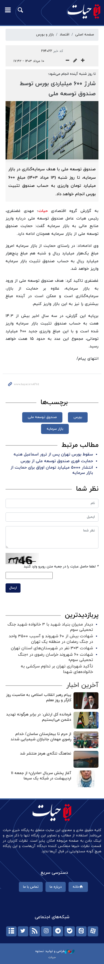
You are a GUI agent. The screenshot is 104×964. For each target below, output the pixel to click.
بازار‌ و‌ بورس (45, 34)
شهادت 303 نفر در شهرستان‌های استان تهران (52, 648)
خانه (78, 886)
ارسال (13, 587)
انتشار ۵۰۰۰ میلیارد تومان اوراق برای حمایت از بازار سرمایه (52, 470)
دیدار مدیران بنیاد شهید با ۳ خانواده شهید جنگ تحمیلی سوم (50, 627)
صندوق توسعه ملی (42, 417)
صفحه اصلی (84, 34)
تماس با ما (31, 886)
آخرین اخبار (82, 685)
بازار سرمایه (55, 428)
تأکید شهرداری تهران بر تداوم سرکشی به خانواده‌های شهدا (57, 669)
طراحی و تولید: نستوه (55, 951)
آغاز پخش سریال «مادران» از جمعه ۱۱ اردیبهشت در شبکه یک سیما (41, 775)
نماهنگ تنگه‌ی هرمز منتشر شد (45, 753)
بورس (77, 417)
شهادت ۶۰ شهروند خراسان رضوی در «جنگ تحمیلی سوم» (55, 657)
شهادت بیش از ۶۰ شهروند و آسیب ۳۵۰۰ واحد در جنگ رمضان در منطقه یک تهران (51, 639)
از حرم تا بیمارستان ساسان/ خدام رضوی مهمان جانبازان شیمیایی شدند (41, 736)
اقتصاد (64, 34)
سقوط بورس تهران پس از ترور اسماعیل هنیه (53, 454)
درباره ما (56, 886)
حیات (43, 211)
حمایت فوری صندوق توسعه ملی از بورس (57, 461)
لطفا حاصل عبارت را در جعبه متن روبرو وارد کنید (61, 566)
